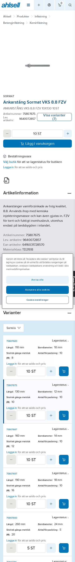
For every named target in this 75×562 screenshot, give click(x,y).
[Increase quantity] (68, 134)
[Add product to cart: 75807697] (64, 504)
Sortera (14, 327)
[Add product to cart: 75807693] (64, 548)
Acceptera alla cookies (37, 289)
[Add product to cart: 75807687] (64, 459)
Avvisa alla (37, 280)
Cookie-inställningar (37, 300)
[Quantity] (37, 134)
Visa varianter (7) (54, 117)
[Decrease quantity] (7, 134)
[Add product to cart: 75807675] (64, 415)
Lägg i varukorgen (37, 144)
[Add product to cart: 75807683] (64, 371)
